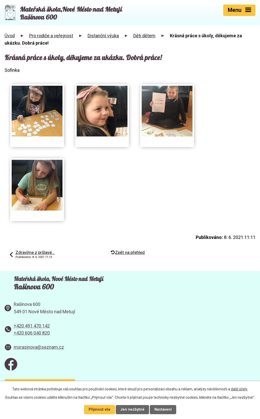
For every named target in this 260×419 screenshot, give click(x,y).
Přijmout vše (99, 409)
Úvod (10, 35)
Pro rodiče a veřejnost (51, 35)
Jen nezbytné (132, 409)
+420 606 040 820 (32, 333)
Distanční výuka (103, 35)
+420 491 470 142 (32, 325)
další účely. (239, 389)
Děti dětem (144, 35)
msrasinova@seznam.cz (39, 347)
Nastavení (163, 409)
